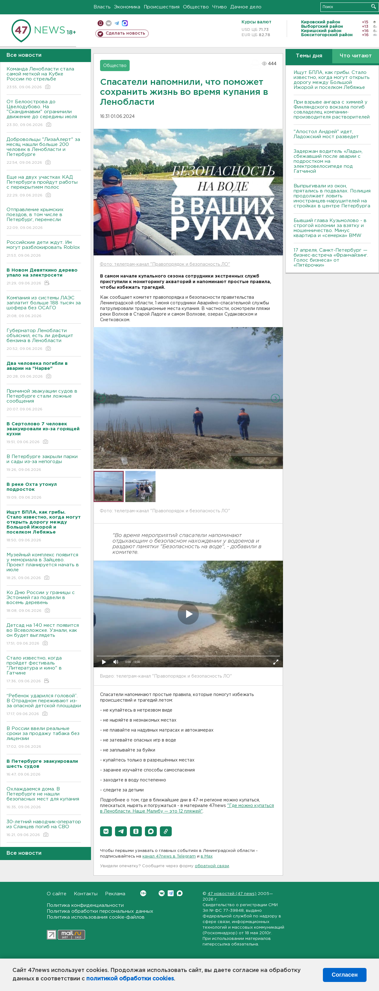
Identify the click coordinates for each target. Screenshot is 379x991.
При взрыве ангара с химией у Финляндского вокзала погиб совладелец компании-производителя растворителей (332, 109)
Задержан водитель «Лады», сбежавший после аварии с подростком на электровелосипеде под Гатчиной (328, 161)
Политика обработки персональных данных (100, 911)
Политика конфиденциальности (85, 905)
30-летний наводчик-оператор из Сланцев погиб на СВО (44, 829)
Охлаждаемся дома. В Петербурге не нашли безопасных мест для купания (44, 798)
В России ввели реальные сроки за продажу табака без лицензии (44, 738)
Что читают (356, 56)
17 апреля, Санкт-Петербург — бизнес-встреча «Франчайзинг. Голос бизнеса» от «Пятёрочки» (331, 257)
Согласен (344, 975)
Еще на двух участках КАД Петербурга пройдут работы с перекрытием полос (44, 186)
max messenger (125, 23)
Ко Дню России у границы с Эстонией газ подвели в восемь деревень (44, 602)
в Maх (207, 856)
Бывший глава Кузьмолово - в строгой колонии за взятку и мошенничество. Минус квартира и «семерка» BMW (330, 228)
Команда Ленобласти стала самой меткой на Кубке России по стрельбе (44, 78)
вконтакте (109, 23)
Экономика (127, 7)
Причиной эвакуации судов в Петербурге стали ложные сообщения (44, 400)
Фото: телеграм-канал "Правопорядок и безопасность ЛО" (165, 264)
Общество (196, 7)
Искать (373, 6)
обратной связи (212, 866)
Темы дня (309, 56)
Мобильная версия (100, 23)
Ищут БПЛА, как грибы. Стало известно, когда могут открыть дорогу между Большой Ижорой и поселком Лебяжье (332, 79)
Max (180, 893)
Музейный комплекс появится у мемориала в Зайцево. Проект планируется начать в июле (44, 567)
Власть (102, 7)
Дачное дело (245, 7)
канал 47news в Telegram (169, 856)
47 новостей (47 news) (232, 894)
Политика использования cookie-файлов (96, 917)
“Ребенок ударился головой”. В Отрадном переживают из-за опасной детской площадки (44, 705)
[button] (106, 831)
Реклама (115, 894)
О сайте (56, 894)
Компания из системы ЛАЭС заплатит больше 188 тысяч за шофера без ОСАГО (44, 307)
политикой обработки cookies (130, 978)
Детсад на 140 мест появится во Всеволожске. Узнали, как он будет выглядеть (44, 634)
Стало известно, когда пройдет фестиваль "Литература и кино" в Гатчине (44, 670)
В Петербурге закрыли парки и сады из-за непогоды (44, 463)
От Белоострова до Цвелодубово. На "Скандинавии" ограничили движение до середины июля (44, 114)
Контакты (86, 894)
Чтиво (219, 7)
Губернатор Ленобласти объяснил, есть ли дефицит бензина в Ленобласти (44, 340)
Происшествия (162, 7)
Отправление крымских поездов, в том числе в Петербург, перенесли (44, 219)
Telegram (171, 893)
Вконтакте (143, 893)
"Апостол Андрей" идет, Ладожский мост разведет (326, 134)
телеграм (117, 23)
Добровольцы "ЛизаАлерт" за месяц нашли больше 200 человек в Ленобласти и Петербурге (44, 151)
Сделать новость (125, 33)
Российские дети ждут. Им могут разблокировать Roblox (44, 249)
